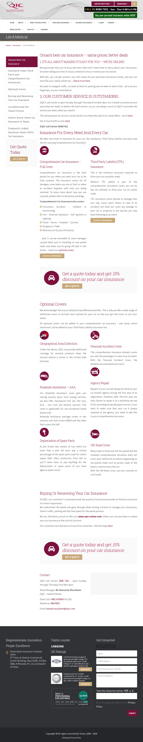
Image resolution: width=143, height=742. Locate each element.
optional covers (66, 250)
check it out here (81, 81)
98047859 (55, 602)
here (130, 115)
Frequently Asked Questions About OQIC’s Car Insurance (21, 132)
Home (12, 23)
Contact (32, 30)
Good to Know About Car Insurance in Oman (21, 119)
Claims (101, 23)
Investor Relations (39, 23)
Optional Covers (17, 89)
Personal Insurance (62, 23)
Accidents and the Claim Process (18, 109)
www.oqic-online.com (90, 516)
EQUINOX (44, 30)
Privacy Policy (75, 737)
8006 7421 (102, 9)
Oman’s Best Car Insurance (17, 62)
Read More (85, 669)
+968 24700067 (57, 599)
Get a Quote (19, 159)
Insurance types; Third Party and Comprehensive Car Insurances (20, 76)
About (22, 23)
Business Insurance (85, 23)
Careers (112, 23)
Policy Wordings (52, 256)
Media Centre (16, 30)
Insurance (17, 45)
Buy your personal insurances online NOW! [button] (114, 15)
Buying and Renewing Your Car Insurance (20, 98)
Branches (122, 4)
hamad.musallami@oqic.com (60, 608)
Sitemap (65, 737)
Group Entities (102, 4)
